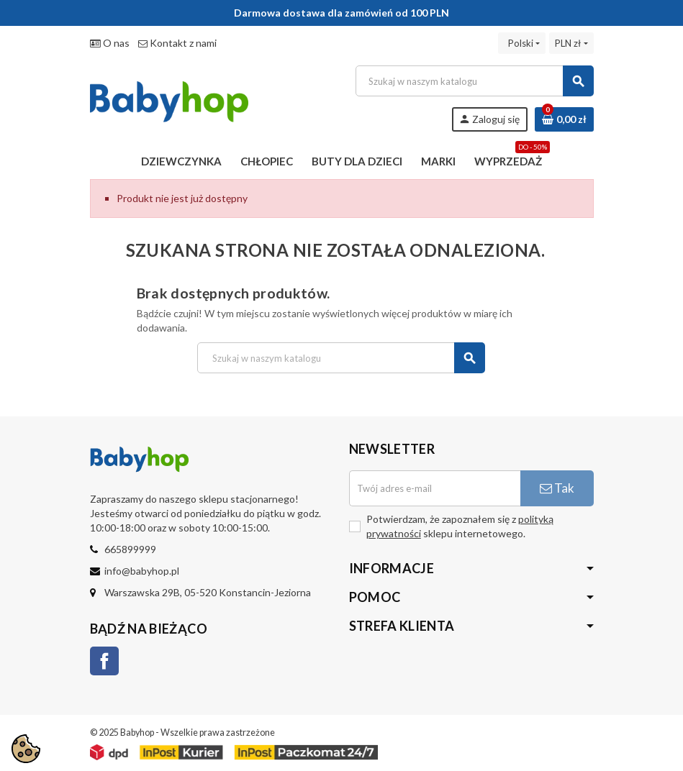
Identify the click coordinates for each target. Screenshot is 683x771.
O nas (110, 43)
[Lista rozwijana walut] (571, 43)
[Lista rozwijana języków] (522, 43)
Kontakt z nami (177, 43)
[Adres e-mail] (434, 488)
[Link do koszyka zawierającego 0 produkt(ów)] (564, 119)
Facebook (104, 661)
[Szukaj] (474, 80)
